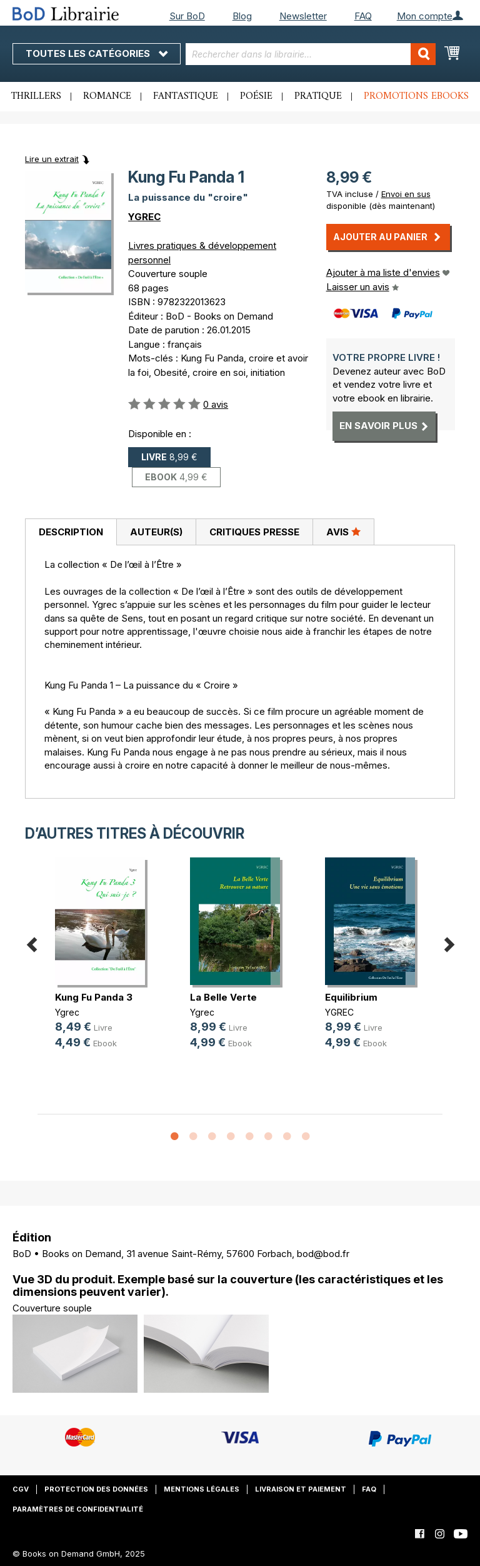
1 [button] (174, 1137)
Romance (107, 96)
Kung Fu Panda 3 (93, 997)
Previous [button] (31, 943)
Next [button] (448, 943)
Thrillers (36, 96)
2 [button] (193, 1137)
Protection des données (96, 1489)
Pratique (318, 96)
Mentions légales (201, 1489)
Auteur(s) (156, 532)
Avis (343, 531)
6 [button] (268, 1137)
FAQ (363, 16)
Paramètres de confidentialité (77, 1509)
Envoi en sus (406, 194)
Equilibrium (351, 997)
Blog (242, 16)
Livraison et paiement (300, 1489)
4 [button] (230, 1137)
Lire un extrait (52, 159)
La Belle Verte (223, 997)
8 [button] (305, 1137)
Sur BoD (187, 16)
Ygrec (67, 1012)
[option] (105, 963)
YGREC (144, 217)
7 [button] (287, 1137)
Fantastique (185, 96)
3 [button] (212, 1137)
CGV (20, 1489)
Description (71, 532)
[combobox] (311, 54)
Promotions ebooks (416, 96)
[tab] (70, 532)
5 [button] (249, 1137)
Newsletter (303, 16)
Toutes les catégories (97, 53)
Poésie (256, 96)
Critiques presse (254, 532)
